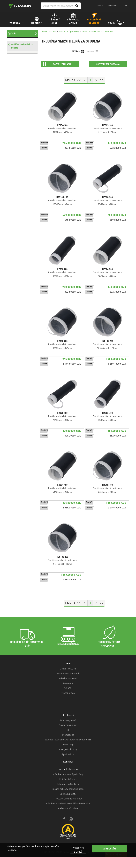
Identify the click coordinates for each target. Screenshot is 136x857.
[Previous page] (85, 80)
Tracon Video (68, 693)
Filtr (14, 33)
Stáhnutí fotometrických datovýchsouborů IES (68, 739)
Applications (68, 754)
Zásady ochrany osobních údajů (68, 789)
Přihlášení (112, 5)
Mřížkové (76, 51)
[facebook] (64, 819)
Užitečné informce (68, 779)
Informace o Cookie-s (68, 784)
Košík (111, 23)
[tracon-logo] (20, 6)
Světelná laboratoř (68, 678)
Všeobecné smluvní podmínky (68, 774)
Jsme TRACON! (68, 668)
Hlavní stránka (49, 31)
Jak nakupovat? (68, 794)
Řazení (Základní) (60, 64)
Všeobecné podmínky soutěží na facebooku (68, 803)
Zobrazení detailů (78, 850)
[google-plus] (71, 819)
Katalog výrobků (68, 720)
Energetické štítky (68, 749)
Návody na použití (68, 725)
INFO (98, 5)
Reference (68, 683)
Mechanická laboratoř (68, 673)
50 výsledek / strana (110, 64)
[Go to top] (79, 80)
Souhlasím (109, 848)
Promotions (68, 735)
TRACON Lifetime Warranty (68, 798)
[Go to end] (102, 80)
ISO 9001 (68, 688)
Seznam (90, 51)
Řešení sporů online (68, 808)
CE (68, 730)
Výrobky (14, 23)
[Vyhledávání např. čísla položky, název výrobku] (61, 5)
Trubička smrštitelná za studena (97, 31)
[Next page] (96, 80)
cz (123, 5)
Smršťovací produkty (69, 31)
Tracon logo (68, 744)
